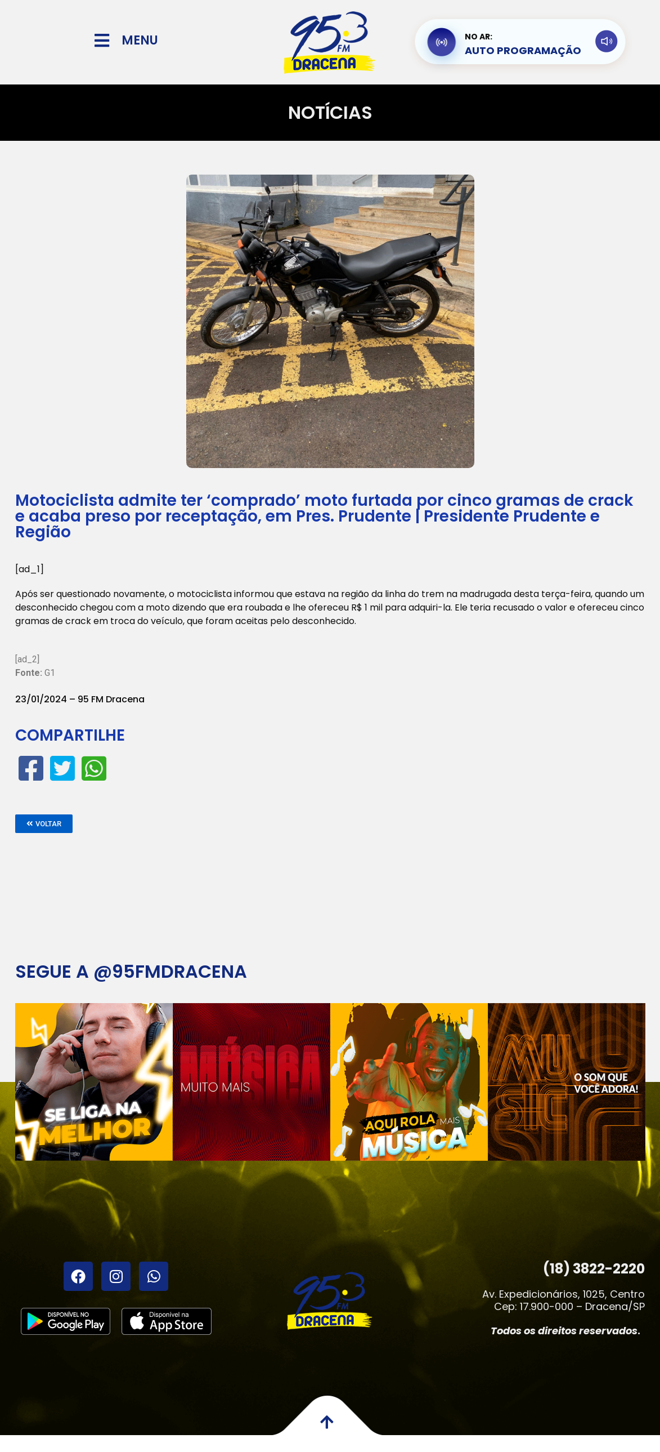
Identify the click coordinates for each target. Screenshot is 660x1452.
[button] (44, 823)
